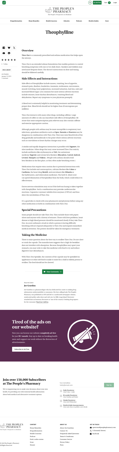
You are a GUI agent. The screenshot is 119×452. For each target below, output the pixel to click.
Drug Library (6, 70)
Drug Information (16, 21)
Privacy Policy (65, 442)
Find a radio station (36, 439)
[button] (9, 53)
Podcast (32, 436)
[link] (3, 47)
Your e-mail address (65, 383)
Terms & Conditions (67, 436)
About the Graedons (67, 428)
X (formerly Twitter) (98, 431)
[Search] (90, 2)
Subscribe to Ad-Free (21, 349)
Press (62, 445)
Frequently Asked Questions (69, 433)
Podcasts (79, 21)
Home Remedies (34, 21)
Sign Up (109, 385)
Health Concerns (51, 21)
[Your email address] (81, 385)
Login (115, 2)
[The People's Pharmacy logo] (59, 10)
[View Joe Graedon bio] (51, 286)
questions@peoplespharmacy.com (103, 428)
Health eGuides (94, 21)
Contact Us (64, 430)
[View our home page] (4, 3)
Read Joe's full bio (42, 302)
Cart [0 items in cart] (107, 2)
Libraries (67, 21)
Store (107, 21)
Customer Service (66, 439)
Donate (32, 445)
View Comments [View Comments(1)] (52, 271)
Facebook (94, 434)
